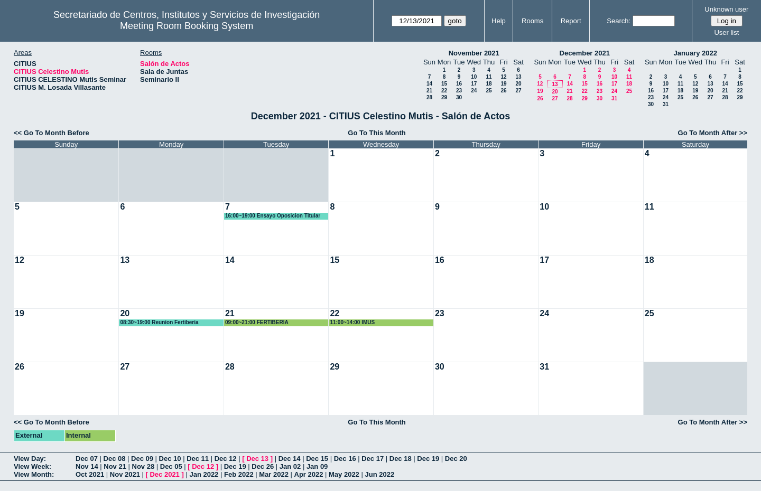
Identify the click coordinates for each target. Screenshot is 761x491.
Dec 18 (400, 458)
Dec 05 (171, 466)
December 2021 (585, 53)
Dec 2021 (164, 474)
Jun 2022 (379, 474)
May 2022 (344, 474)
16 (459, 84)
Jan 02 (290, 466)
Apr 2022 (308, 474)
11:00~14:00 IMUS (352, 322)
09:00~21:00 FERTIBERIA (257, 322)
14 (429, 84)
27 (518, 90)
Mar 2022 (274, 474)
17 (474, 84)
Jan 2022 (203, 474)
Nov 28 (143, 466)
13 (518, 77)
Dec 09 (142, 458)
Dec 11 (198, 458)
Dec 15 (317, 458)
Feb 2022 (239, 474)
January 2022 (695, 53)
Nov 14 (87, 466)
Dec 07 (87, 458)
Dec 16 (345, 458)
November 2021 (474, 53)
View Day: (30, 458)
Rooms (532, 21)
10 (474, 77)
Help (498, 21)
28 (429, 97)
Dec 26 (263, 466)
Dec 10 (170, 458)
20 (518, 84)
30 (459, 97)
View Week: (32, 466)
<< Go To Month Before (51, 133)
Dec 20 (456, 458)
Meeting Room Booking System (186, 26)
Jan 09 (317, 466)
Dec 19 (428, 458)
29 (444, 97)
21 (429, 90)
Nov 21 (115, 466)
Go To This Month (377, 133)
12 (503, 77)
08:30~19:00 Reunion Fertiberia (159, 322)
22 (444, 90)
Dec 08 (115, 458)
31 (614, 98)
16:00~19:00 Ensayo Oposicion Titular (272, 216)
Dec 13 (257, 458)
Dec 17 (372, 458)
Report (571, 21)
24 (474, 90)
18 (488, 84)
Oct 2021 (90, 474)
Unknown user (726, 9)
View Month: (34, 474)
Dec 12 (226, 458)
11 (488, 77)
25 (488, 90)
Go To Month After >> (712, 133)
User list (726, 32)
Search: (618, 21)
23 (459, 90)
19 (503, 84)
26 (503, 90)
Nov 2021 (125, 474)
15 (444, 84)
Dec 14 (290, 458)
